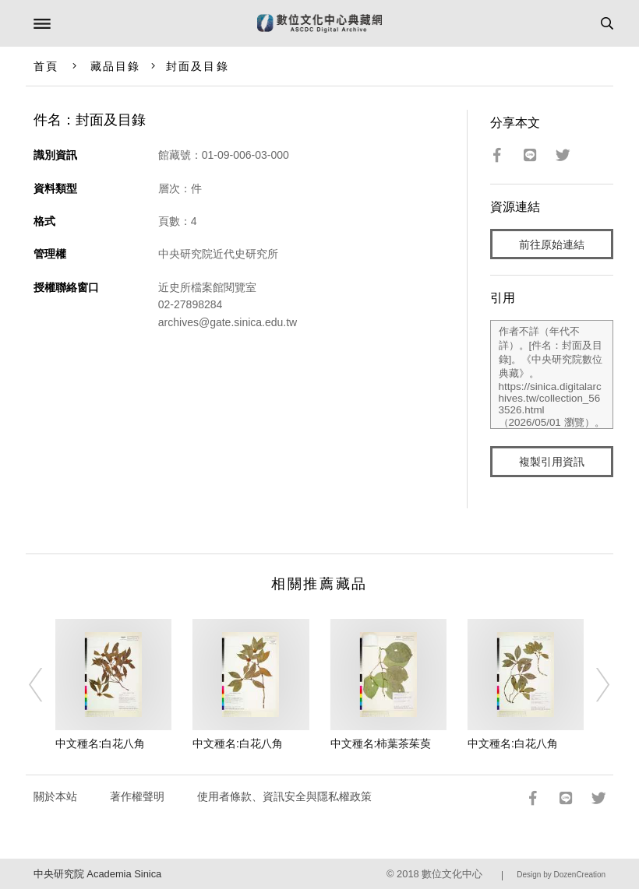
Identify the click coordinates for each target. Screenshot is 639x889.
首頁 (46, 66)
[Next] (593, 685)
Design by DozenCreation (561, 874)
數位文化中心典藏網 (319, 23)
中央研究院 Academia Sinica (97, 874)
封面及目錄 (197, 66)
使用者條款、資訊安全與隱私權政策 (284, 796)
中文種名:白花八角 (100, 743)
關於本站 (55, 796)
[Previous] (46, 685)
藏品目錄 (115, 66)
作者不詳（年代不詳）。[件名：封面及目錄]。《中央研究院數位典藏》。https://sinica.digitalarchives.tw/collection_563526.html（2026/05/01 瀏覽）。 (552, 374)
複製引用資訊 (551, 461)
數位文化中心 (452, 874)
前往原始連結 (551, 244)
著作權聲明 (137, 796)
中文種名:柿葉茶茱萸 (381, 743)
